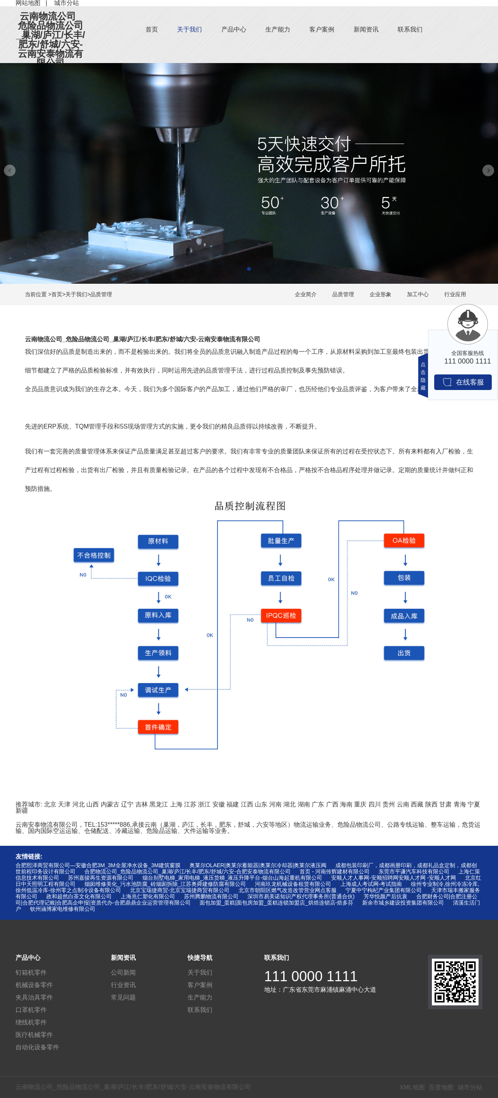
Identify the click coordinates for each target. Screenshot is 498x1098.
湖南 (304, 804)
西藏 (417, 804)
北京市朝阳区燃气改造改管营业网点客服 (287, 890)
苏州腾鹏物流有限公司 (211, 896)
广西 (332, 804)
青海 (460, 804)
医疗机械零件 (34, 1034)
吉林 (141, 804)
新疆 (22, 810)
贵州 (388, 804)
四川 (374, 804)
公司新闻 (123, 972)
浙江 (204, 804)
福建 (232, 804)
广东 (318, 804)
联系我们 (410, 29)
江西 (247, 804)
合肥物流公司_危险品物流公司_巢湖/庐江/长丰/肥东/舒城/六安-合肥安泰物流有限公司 (187, 871)
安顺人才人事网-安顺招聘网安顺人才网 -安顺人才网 (393, 878)
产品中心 (233, 29)
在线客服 (463, 382)
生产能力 (277, 29)
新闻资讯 (366, 29)
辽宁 (127, 804)
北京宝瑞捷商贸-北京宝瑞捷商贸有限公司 (180, 890)
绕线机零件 (31, 1022)
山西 (92, 804)
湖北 (289, 804)
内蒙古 (110, 804)
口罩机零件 (31, 1010)
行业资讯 (123, 985)
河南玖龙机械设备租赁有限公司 (293, 884)
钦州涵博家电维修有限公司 (62, 909)
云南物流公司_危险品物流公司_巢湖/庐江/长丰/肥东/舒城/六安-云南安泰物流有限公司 (50, 39)
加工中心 (418, 294)
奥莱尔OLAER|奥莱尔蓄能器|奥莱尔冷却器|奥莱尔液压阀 (257, 865)
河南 (275, 804)
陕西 (431, 804)
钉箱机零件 (31, 972)
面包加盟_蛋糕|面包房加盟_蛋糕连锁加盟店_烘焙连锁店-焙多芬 (277, 902)
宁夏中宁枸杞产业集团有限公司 (383, 890)
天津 (64, 804)
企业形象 (380, 294)
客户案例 (321, 29)
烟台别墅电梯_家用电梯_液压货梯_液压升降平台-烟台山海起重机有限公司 (232, 878)
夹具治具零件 (34, 997)
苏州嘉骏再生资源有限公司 (100, 878)
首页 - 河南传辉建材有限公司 (335, 871)
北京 (50, 804)
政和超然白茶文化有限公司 (79, 896)
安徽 (218, 804)
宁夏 (474, 804)
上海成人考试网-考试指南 (371, 884)
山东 (261, 804)
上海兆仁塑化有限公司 (148, 896)
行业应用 (455, 294)
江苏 (190, 804)
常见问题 (123, 997)
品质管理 (101, 294)
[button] (249, 269)
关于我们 (189, 29)
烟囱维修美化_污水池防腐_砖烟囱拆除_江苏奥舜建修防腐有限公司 (165, 884)
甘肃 (445, 804)
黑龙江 (158, 804)
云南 (403, 804)
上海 (176, 804)
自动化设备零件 (37, 1047)
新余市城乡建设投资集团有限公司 (403, 902)
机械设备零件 (34, 985)
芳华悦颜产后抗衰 (385, 896)
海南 (346, 804)
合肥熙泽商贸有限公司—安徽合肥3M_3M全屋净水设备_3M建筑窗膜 (98, 865)
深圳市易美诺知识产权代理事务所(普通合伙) (300, 896)
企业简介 (306, 294)
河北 (78, 804)
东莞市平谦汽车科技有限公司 (414, 871)
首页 (152, 29)
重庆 (360, 804)
